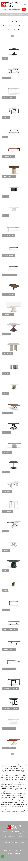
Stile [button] (23, 26)
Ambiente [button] (11, 26)
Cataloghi (21, 836)
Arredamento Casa (14, 14)
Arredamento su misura (11, 836)
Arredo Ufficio (18, 834)
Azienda (5, 831)
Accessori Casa (9, 834)
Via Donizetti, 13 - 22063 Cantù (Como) (14, 842)
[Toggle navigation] (25, 4)
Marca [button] (4, 26)
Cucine (11, 831)
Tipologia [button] (9, 29)
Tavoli (20, 14)
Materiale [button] (18, 26)
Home (7, 14)
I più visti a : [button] (17, 29)
